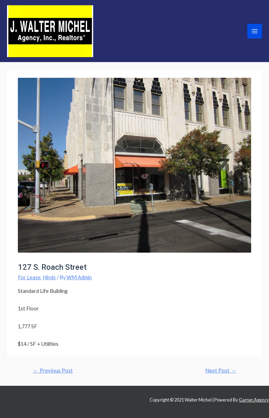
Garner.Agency (254, 400)
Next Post (220, 370)
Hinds (49, 277)
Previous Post (53, 370)
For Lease (29, 277)
